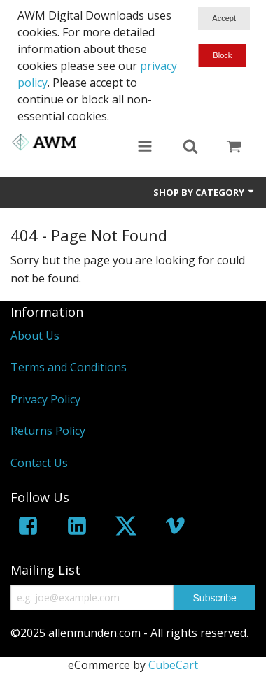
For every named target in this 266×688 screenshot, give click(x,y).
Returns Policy (47, 430)
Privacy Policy (45, 399)
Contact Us (39, 463)
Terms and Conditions (68, 367)
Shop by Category (204, 192)
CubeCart (173, 665)
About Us (34, 335)
